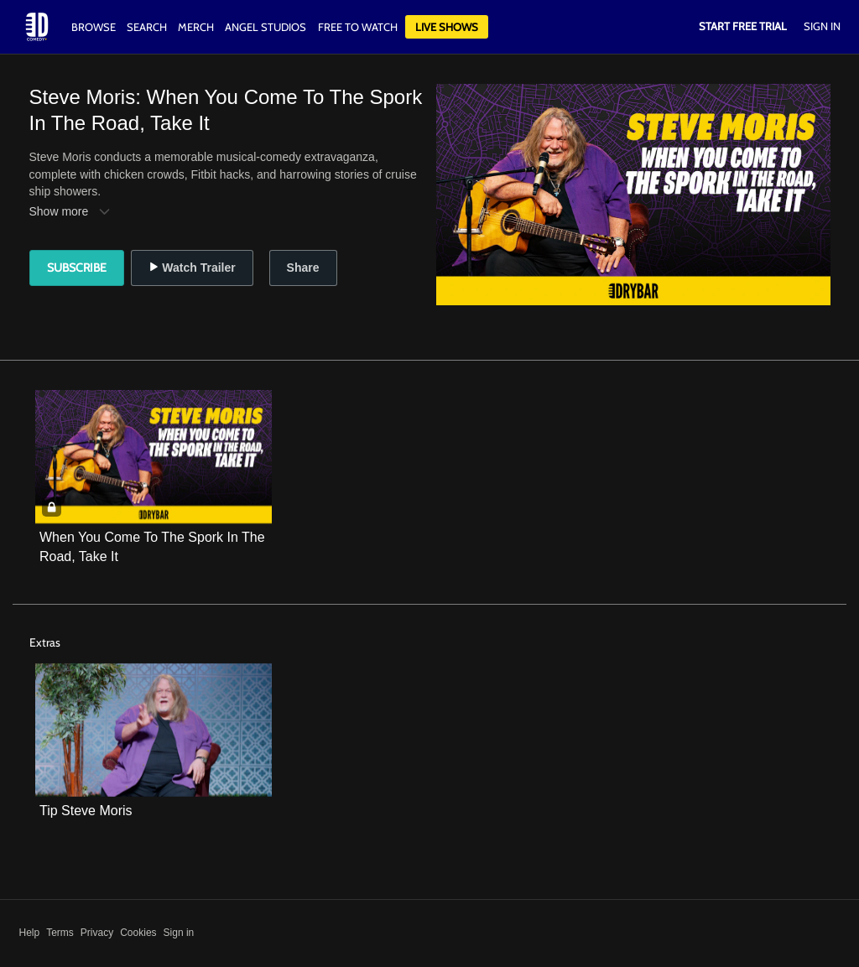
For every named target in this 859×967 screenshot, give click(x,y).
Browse (94, 27)
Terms (60, 932)
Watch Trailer (191, 267)
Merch (196, 27)
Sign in (179, 932)
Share (303, 267)
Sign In (822, 26)
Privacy (97, 932)
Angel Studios (265, 27)
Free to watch (358, 27)
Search (148, 27)
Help (29, 932)
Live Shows (446, 27)
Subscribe (77, 267)
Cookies (138, 932)
